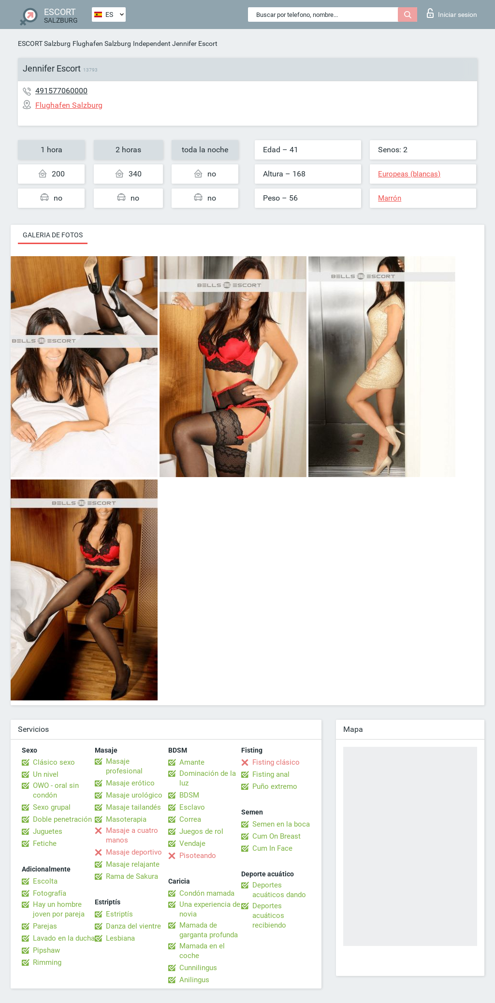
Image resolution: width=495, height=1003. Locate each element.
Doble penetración (62, 819)
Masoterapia (126, 819)
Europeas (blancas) (409, 174)
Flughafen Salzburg (102, 43)
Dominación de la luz (207, 778)
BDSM (189, 795)
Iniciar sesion (452, 13)
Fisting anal (271, 774)
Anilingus (194, 979)
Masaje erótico (130, 783)
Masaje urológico (134, 795)
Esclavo (192, 807)
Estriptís (119, 914)
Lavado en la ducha (64, 938)
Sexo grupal (52, 807)
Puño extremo (274, 786)
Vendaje (192, 843)
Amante (191, 762)
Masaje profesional (124, 766)
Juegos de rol (201, 831)
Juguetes (47, 831)
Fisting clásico (276, 762)
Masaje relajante (133, 864)
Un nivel (45, 774)
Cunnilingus (198, 967)
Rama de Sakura (132, 876)
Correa (190, 819)
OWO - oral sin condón (56, 790)
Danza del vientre (133, 926)
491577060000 (61, 90)
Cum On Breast (276, 836)
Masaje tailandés (133, 807)
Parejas (45, 926)
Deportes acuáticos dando (279, 890)
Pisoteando (197, 855)
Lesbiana (120, 938)
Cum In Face (272, 848)
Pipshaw (46, 950)
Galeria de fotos (53, 235)
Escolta (45, 881)
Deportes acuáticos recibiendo (269, 915)
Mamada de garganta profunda (208, 930)
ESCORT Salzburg (44, 43)
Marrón (389, 198)
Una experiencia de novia (209, 909)
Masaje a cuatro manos (132, 835)
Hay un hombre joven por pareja (59, 909)
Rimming (47, 962)
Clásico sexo (54, 762)
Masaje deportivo (134, 852)
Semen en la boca (281, 824)
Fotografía (49, 893)
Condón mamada (206, 893)
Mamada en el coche (202, 951)
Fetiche (45, 843)
